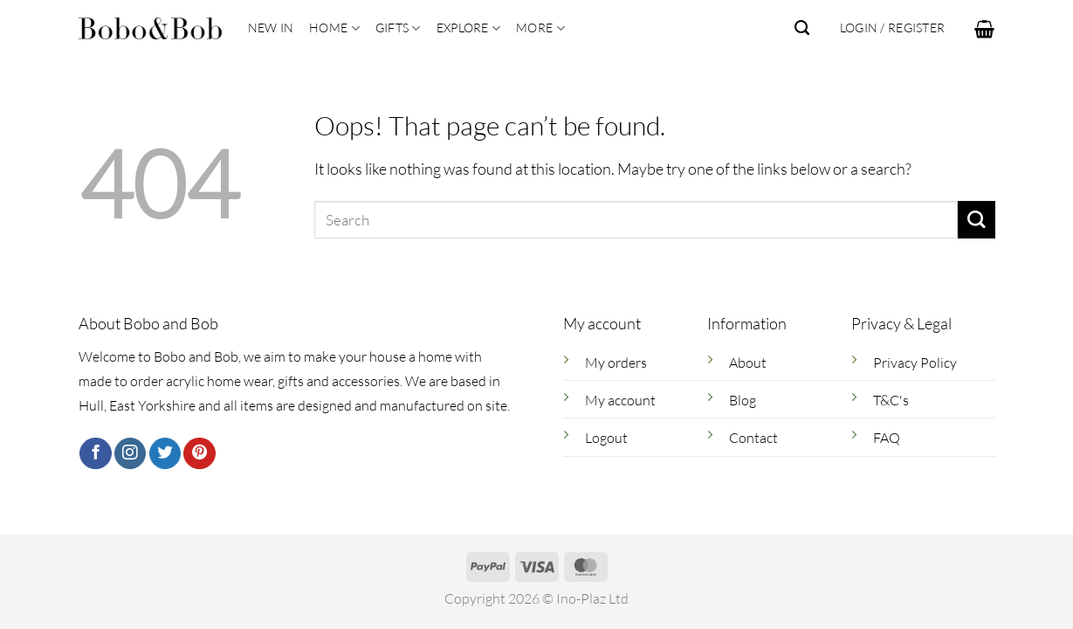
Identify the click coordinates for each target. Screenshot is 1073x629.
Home (334, 28)
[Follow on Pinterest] (199, 454)
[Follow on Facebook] (95, 454)
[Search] (801, 27)
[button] (984, 29)
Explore (468, 28)
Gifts (398, 28)
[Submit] (976, 219)
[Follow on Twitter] (165, 454)
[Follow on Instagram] (130, 454)
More (540, 28)
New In (271, 27)
